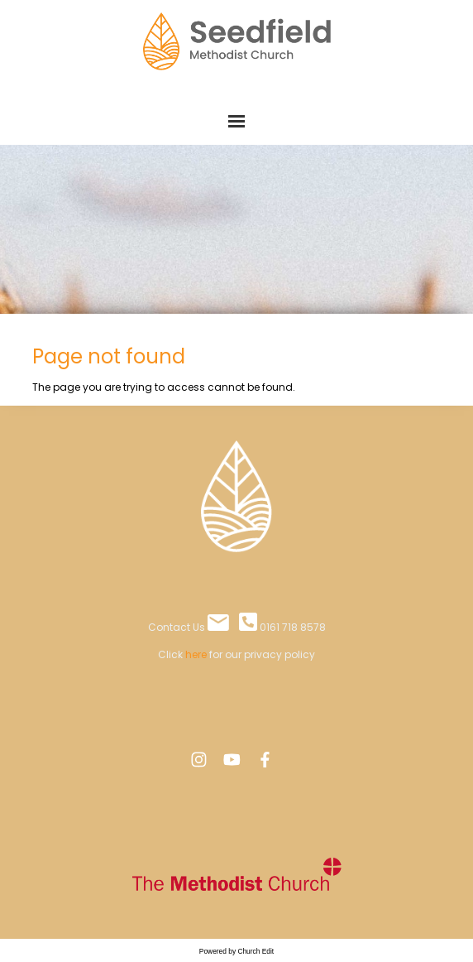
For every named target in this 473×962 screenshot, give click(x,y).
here (196, 654)
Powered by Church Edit (236, 951)
